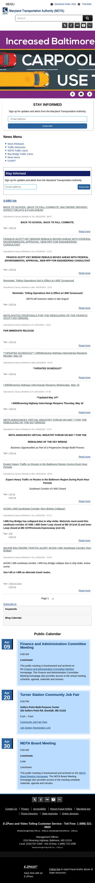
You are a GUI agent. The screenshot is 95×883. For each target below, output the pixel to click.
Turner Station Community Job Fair (49, 695)
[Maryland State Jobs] (64, 4)
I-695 (10, 534)
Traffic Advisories (16, 147)
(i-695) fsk (12, 228)
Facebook (71, 25)
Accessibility (39, 809)
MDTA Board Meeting (38, 743)
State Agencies (50, 813)
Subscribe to (10, 604)
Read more (84, 231)
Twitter (64, 25)
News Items (14, 157)
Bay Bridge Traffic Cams (20, 154)
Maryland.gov (83, 809)
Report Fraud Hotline (61, 809)
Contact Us (11, 809)
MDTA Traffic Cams (18, 150)
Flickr (77, 25)
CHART (12, 160)
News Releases (16, 143)
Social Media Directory (89, 25)
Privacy (25, 809)
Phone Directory (29, 813)
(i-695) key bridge (15, 584)
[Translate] (85, 4)
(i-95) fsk (12, 494)
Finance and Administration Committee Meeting (53, 645)
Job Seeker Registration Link (35, 727)
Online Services (70, 813)
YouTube (83, 25)
